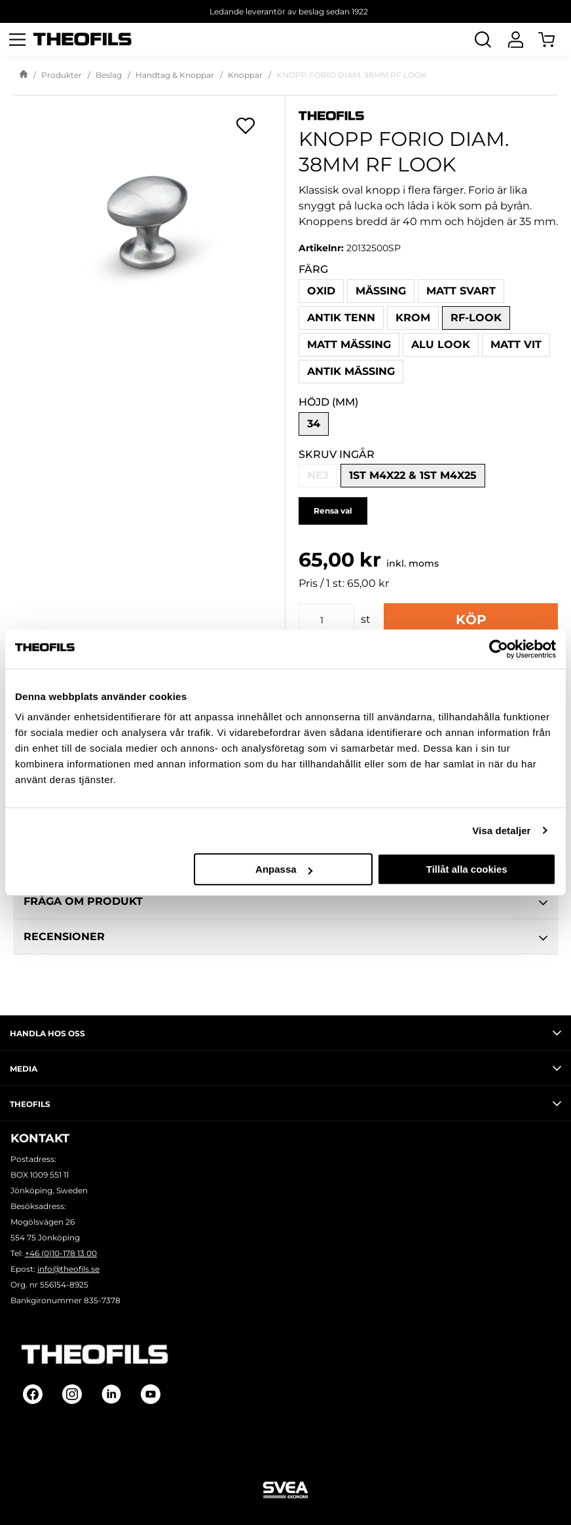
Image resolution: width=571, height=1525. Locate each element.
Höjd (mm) (328, 402)
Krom (413, 317)
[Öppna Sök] (482, 39)
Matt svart (461, 291)
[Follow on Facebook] (32, 1394)
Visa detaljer (501, 830)
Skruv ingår (337, 454)
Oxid (321, 291)
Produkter (61, 75)
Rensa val (333, 511)
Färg (313, 269)
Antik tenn (341, 317)
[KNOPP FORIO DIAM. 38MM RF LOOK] (149, 222)
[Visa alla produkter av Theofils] (428, 115)
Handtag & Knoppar (175, 75)
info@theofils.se (68, 1269)
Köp (471, 619)
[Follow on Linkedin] (111, 1394)
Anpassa (283, 869)
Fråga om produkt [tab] (285, 902)
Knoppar (245, 75)
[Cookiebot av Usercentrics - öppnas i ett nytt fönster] (498, 649)
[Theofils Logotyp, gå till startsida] (82, 39)
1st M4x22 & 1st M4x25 (413, 475)
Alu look (440, 344)
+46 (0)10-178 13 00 (61, 1253)
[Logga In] (515, 39)
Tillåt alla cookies (466, 869)
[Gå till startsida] (24, 75)
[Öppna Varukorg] (554, 39)
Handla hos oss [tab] (285, 1033)
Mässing (381, 291)
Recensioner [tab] (285, 938)
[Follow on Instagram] (72, 1394)
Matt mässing (349, 344)
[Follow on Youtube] (150, 1394)
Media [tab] (285, 1068)
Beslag (109, 75)
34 (313, 423)
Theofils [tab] (285, 1103)
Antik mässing (351, 371)
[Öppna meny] (17, 39)
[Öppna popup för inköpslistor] (245, 126)
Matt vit (516, 344)
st (366, 619)
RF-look (476, 317)
